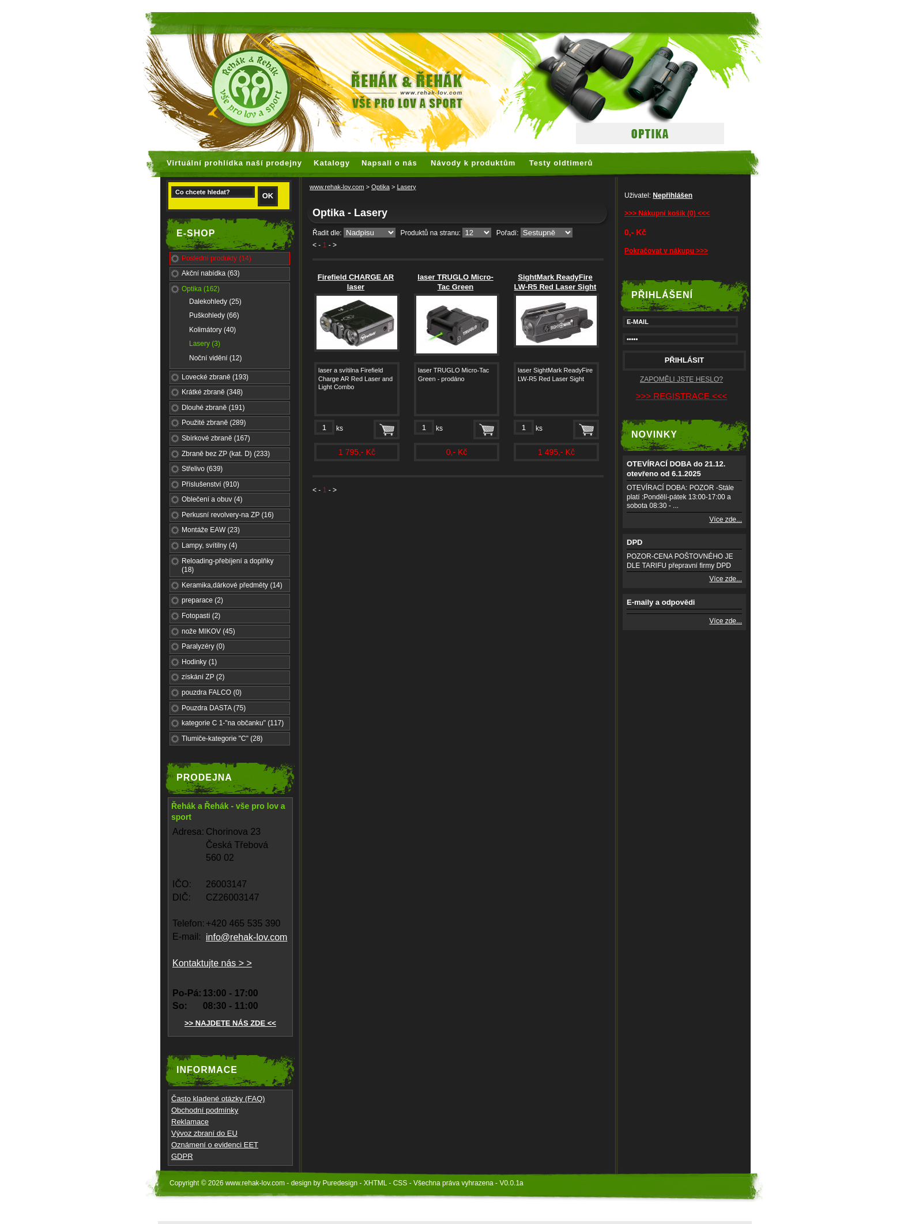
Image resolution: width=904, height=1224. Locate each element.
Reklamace (190, 1121)
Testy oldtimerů (561, 163)
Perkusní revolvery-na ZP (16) (228, 515)
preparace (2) (202, 600)
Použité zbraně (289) (214, 423)
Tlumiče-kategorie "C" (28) (222, 739)
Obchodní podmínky (204, 1110)
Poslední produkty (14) (216, 258)
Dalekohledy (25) (215, 301)
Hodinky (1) (199, 662)
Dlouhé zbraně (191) (213, 408)
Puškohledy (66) (214, 315)
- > (333, 245)
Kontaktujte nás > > (212, 963)
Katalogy (332, 163)
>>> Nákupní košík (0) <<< (667, 213)
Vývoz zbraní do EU (204, 1133)
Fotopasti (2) (201, 616)
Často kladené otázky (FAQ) (218, 1098)
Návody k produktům (473, 163)
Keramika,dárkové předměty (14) (232, 585)
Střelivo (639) (202, 469)
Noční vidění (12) (215, 358)
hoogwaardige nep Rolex (475, 5)
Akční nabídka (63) (211, 273)
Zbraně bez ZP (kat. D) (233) (226, 454)
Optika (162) (201, 289)
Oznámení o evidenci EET (214, 1144)
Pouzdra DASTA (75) (214, 708)
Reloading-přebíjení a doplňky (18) (227, 565)
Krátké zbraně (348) (212, 392)
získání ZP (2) (203, 677)
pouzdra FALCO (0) (212, 692)
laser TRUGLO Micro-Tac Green (455, 282)
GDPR (182, 1156)
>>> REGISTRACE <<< (681, 396)
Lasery (406, 186)
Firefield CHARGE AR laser (356, 282)
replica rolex (553, 5)
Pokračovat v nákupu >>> (666, 251)
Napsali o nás (389, 163)
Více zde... (725, 519)
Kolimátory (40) (212, 330)
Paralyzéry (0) (203, 646)
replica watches (389, 5)
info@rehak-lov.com (246, 937)
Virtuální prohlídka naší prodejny (234, 163)
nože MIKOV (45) (208, 631)
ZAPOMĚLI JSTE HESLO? (681, 379)
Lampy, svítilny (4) (209, 545)
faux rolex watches (317, 5)
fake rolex (601, 5)
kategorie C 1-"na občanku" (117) (233, 723)
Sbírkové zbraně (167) (216, 438)
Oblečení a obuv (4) (212, 499)
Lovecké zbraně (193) (215, 377)
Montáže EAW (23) (211, 530)
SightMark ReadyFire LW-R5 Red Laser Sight (555, 282)
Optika (380, 186)
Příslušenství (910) (210, 484)
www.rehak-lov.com (337, 186)
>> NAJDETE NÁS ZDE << (230, 1023)
